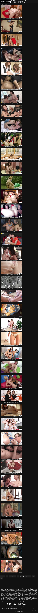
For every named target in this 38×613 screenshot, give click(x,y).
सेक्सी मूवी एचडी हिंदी (14, 593)
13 (33, 576)
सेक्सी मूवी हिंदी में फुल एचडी (22, 594)
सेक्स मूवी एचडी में (29, 589)
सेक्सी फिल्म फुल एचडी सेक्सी (19, 591)
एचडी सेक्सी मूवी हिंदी (29, 588)
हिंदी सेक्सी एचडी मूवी (7, 599)
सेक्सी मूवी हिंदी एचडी (13, 594)
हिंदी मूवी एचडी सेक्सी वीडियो (18, 598)
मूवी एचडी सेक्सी (22, 589)
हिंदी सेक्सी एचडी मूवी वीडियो (16, 599)
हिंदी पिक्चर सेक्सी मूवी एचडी (28, 597)
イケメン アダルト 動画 (32, 610)
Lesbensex (31, 608)
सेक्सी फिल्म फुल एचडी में (9, 591)
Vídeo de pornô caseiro (19, 611)
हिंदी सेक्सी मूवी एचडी (15, 601)
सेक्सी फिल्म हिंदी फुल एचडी (29, 591)
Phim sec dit (26, 608)
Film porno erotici (18, 610)
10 (26, 576)
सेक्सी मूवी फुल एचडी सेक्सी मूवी (31, 593)
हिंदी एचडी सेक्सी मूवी (19, 597)
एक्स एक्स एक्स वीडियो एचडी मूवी (6, 588)
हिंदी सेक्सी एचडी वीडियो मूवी (26, 599)
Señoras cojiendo (20, 608)
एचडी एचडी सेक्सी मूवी (16, 588)
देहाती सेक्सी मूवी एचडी (16, 589)
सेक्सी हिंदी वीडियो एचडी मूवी (11, 597)
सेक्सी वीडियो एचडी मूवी (31, 594)
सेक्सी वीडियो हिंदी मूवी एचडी (21, 595)
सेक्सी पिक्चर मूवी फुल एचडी (16, 590)
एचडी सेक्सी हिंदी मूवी (8, 589)
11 (29, 576)
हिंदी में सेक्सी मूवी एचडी (27, 598)
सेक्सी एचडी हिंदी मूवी (7, 590)
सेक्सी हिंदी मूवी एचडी (13, 608)
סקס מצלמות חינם (11, 610)
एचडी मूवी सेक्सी (23, 588)
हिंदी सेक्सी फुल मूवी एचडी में (7, 601)
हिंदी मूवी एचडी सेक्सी (9, 598)
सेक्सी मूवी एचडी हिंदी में (22, 593)
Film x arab (35, 608)
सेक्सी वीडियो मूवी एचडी (13, 595)
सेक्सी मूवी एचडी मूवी (6, 593)
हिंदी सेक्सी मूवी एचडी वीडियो (24, 601)
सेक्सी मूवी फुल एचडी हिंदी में (5, 594)
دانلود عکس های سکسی (5, 608)
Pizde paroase (24, 610)
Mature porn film (4, 610)
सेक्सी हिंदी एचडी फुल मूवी (31, 595)
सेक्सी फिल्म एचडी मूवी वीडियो (26, 590)
